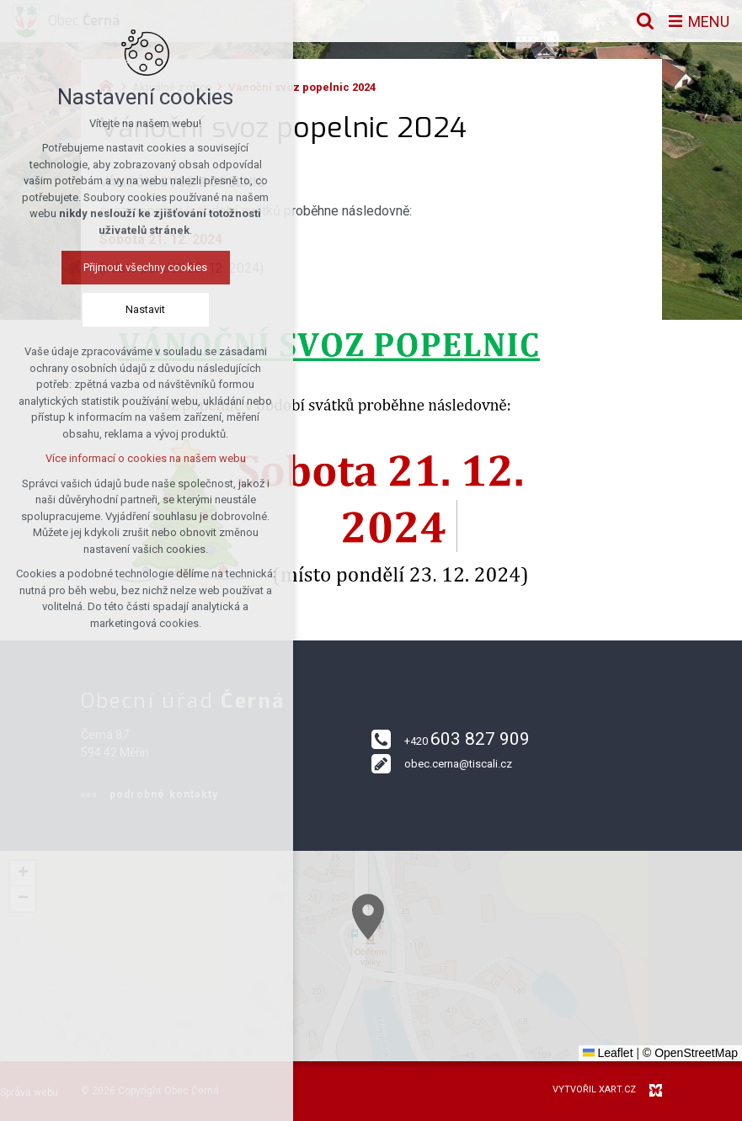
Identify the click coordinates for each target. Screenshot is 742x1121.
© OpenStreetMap (690, 1053)
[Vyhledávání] (645, 21)
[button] (395, 936)
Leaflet (608, 1053)
